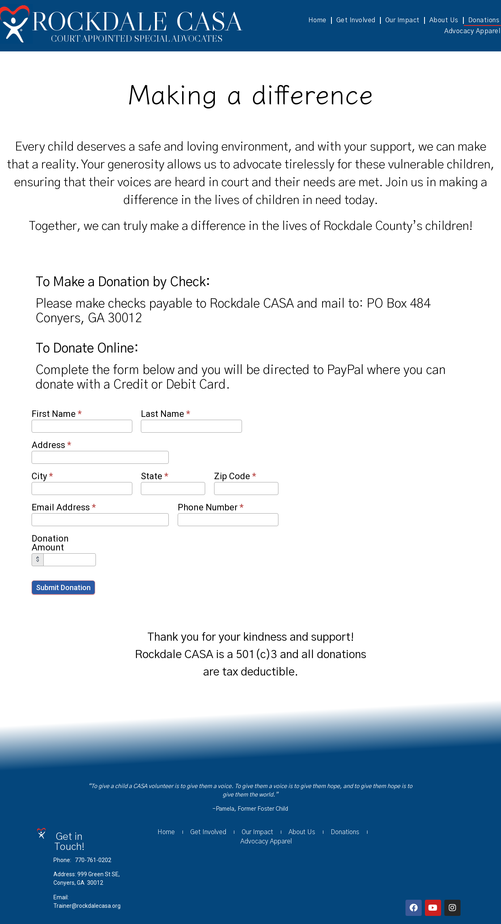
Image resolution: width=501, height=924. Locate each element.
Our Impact (402, 20)
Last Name (165, 414)
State (154, 476)
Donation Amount (50, 543)
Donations (345, 832)
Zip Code (235, 476)
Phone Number (211, 507)
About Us (444, 20)
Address (51, 445)
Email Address (64, 507)
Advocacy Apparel (266, 841)
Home (317, 20)
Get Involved (356, 20)
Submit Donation (63, 587)
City (42, 476)
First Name (57, 414)
